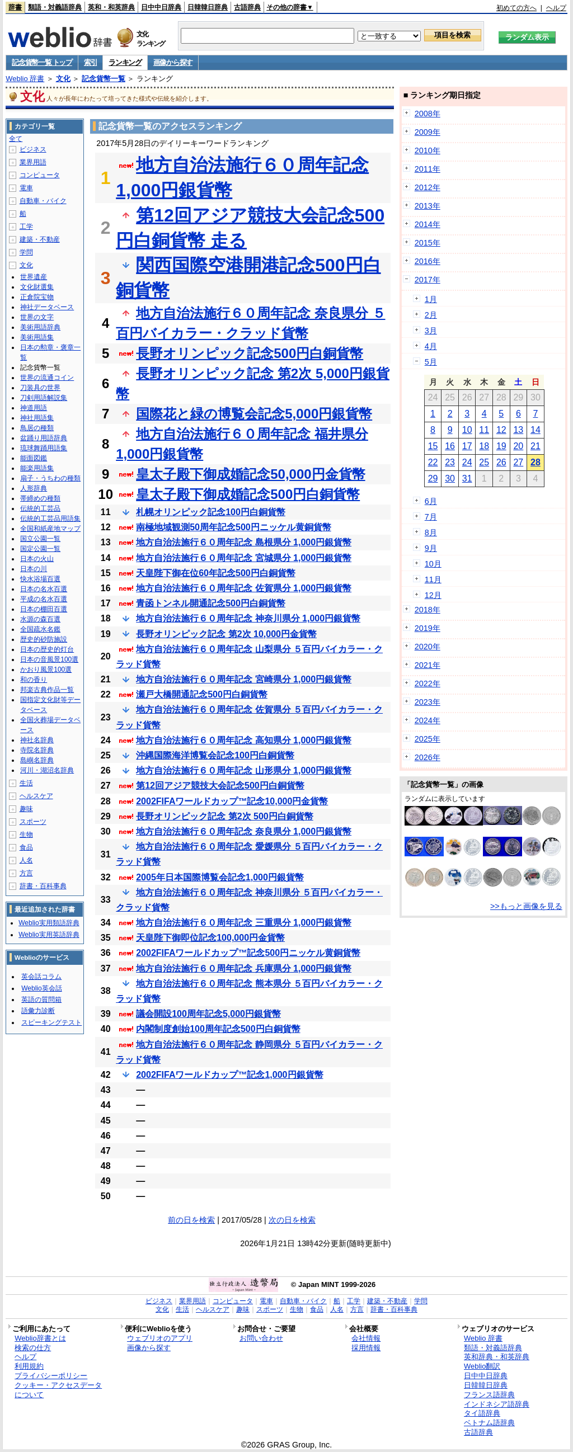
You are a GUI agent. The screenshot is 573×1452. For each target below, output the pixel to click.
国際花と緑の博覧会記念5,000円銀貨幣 (254, 413)
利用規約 (29, 1366)
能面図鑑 (33, 458)
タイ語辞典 (482, 1413)
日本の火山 (37, 559)
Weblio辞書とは (40, 1338)
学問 (26, 252)
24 (467, 462)
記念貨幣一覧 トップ (42, 62)
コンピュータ (40, 175)
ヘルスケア (36, 796)
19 (501, 446)
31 (467, 478)
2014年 (427, 224)
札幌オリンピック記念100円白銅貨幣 (210, 512)
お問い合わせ (261, 1338)
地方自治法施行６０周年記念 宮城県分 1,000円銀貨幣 (243, 558)
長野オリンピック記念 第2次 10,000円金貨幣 (226, 634)
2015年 (427, 242)
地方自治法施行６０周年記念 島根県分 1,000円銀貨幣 (243, 542)
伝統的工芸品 (40, 508)
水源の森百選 (40, 619)
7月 (431, 516)
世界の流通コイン (47, 377)
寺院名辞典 (37, 750)
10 (467, 430)
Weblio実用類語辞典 (48, 923)
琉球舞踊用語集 (43, 448)
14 (535, 430)
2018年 (427, 609)
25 (484, 462)
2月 (431, 314)
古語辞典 (247, 7)
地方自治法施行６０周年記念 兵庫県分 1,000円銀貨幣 (243, 968)
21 (535, 446)
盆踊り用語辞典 (43, 438)
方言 (26, 873)
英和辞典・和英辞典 (496, 1356)
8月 (431, 532)
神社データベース (47, 307)
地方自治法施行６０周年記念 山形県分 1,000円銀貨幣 (243, 770)
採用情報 (366, 1347)
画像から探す (172, 62)
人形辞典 (33, 488)
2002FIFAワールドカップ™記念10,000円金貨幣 (232, 801)
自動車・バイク (43, 201)
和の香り (33, 679)
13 (518, 430)
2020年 (427, 646)
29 (433, 478)
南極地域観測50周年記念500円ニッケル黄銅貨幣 (233, 527)
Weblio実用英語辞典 (48, 935)
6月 (431, 501)
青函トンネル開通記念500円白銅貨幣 (210, 603)
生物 (26, 834)
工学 (26, 226)
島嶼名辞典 (37, 760)
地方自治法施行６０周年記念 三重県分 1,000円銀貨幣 (243, 922)
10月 (433, 563)
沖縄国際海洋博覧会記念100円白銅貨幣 (215, 755)
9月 (431, 548)
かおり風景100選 (46, 669)
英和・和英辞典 (111, 7)
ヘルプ (556, 8)
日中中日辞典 (161, 7)
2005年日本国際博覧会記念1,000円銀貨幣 (220, 877)
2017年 (427, 279)
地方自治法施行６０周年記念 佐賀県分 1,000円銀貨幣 (243, 588)
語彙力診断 (38, 1011)
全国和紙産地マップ (50, 528)
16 (450, 446)
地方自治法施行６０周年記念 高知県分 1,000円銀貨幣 (243, 740)
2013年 (427, 205)
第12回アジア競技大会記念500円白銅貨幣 (220, 785)
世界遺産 (33, 277)
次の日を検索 (292, 1219)
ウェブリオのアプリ (159, 1338)
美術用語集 (37, 337)
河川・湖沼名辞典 (47, 770)
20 (518, 446)
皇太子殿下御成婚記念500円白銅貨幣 (248, 494)
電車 (26, 188)
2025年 (427, 738)
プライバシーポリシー (51, 1375)
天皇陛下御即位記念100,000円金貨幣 (210, 937)
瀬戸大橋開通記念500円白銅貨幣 (201, 694)
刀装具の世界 (40, 388)
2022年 (427, 683)
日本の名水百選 (43, 589)
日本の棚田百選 (43, 609)
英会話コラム (41, 976)
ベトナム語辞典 (489, 1422)
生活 (26, 783)
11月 (433, 579)
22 (433, 462)
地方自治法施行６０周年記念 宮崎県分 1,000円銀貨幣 (243, 679)
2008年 (427, 113)
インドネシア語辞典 (496, 1404)
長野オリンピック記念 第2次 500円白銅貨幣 (224, 816)
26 (501, 462)
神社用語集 (37, 418)
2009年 (427, 132)
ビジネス (33, 149)
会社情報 (366, 1338)
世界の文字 (37, 317)
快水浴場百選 (40, 579)
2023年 (427, 701)
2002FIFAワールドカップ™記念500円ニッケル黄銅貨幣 (248, 953)
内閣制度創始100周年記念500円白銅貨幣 (218, 1029)
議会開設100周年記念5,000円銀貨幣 (208, 1014)
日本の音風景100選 (49, 659)
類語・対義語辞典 (55, 7)
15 (433, 446)
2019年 (427, 628)
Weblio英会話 (41, 988)
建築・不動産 (40, 239)
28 (535, 462)
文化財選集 (37, 287)
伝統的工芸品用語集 (50, 518)
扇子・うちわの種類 (50, 478)
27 (518, 462)
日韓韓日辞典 (207, 7)
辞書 (15, 7)
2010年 (427, 150)
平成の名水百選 (43, 599)
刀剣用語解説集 (43, 398)
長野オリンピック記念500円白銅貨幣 (249, 353)
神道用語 (33, 408)
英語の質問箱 (41, 999)
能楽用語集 (37, 468)
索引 (90, 62)
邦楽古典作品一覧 (47, 690)
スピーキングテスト (51, 1022)
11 (484, 430)
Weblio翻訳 (482, 1366)
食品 (26, 847)
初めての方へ (516, 8)
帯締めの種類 (40, 498)
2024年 (427, 720)
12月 (433, 595)
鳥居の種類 (37, 428)
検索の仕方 (33, 1347)
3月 (431, 330)
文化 (63, 78)
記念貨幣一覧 (103, 78)
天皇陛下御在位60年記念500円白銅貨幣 (215, 573)
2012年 (427, 187)
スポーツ (33, 822)
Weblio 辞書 (25, 78)
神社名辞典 (37, 740)
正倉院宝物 (37, 297)
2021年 (427, 665)
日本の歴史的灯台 (47, 649)
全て (15, 138)
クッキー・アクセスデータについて (58, 1390)
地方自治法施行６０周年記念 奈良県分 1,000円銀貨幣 (243, 831)
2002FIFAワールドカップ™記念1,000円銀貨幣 (229, 1074)
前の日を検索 (191, 1219)
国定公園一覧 (40, 549)
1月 (431, 299)
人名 (26, 860)
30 (450, 478)
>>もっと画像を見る (526, 906)
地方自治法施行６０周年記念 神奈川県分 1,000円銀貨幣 (248, 618)
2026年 (427, 757)
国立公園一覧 (40, 539)
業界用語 (33, 162)
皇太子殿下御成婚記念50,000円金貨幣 (250, 474)
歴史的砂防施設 (43, 639)
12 (501, 430)
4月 (431, 346)
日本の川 (33, 569)
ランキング (125, 62)
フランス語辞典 (489, 1394)
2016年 (427, 261)
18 (484, 446)
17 (467, 446)
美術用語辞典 (40, 327)
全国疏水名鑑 (40, 629)
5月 (431, 361)
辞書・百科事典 (43, 886)
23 (450, 462)
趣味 (26, 809)
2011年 (427, 168)
